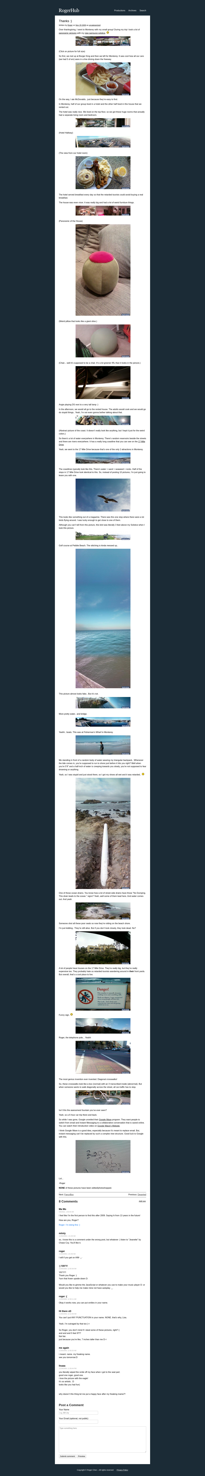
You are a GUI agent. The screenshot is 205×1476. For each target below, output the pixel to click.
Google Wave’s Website (109, 1126)
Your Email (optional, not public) (73, 1418)
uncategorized (94, 25)
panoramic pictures (67, 33)
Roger (70, 25)
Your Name (64, 1409)
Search (142, 10)
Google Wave (105, 1119)
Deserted (142, 1194)
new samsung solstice (95, 33)
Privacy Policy (122, 1470)
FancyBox (69, 1194)
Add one (142, 1201)
